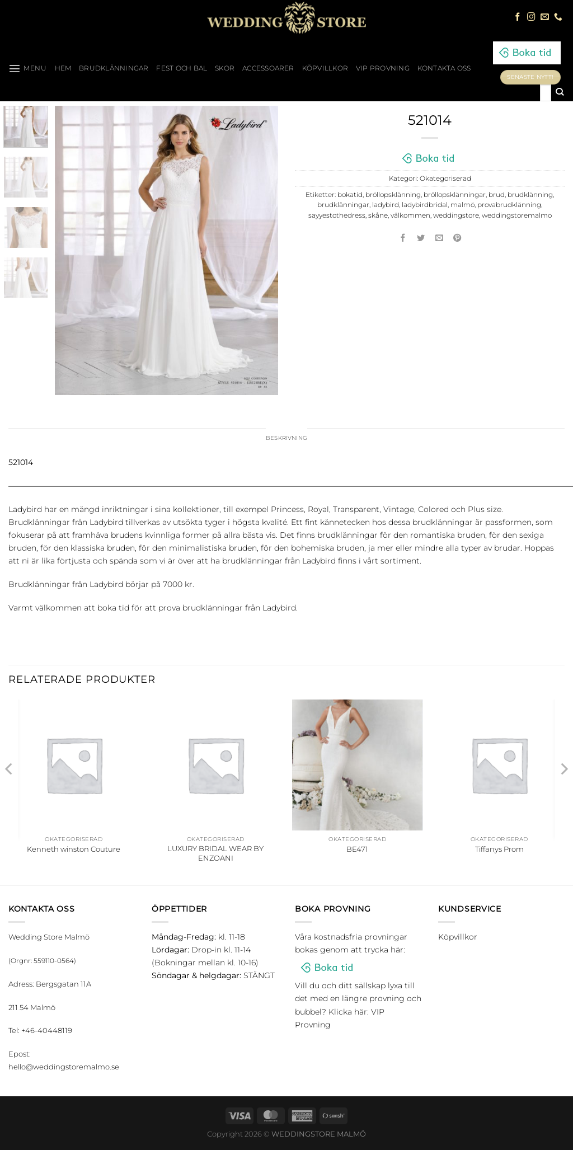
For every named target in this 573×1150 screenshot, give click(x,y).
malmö (462, 205)
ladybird (385, 205)
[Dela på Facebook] (402, 238)
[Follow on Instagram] (531, 17)
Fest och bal (181, 68)
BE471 (357, 850)
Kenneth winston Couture (73, 850)
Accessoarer (268, 68)
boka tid (113, 609)
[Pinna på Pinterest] (457, 238)
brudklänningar (343, 205)
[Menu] (27, 68)
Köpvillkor (325, 68)
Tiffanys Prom (499, 850)
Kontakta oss (444, 68)
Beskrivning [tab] (287, 439)
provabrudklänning (509, 205)
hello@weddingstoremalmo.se (63, 1068)
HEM (63, 68)
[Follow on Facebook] (518, 17)
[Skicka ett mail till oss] (545, 17)
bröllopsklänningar (455, 195)
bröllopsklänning (393, 195)
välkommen (410, 215)
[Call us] (558, 17)
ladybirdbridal (425, 205)
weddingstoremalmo (517, 215)
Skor (224, 68)
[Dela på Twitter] (421, 238)
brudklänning (530, 195)
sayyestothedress (336, 215)
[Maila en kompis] (439, 238)
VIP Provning (383, 68)
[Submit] (560, 93)
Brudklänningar (113, 68)
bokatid (350, 195)
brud (497, 195)
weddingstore (456, 215)
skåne (378, 215)
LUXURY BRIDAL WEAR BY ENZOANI (215, 855)
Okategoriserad (445, 178)
